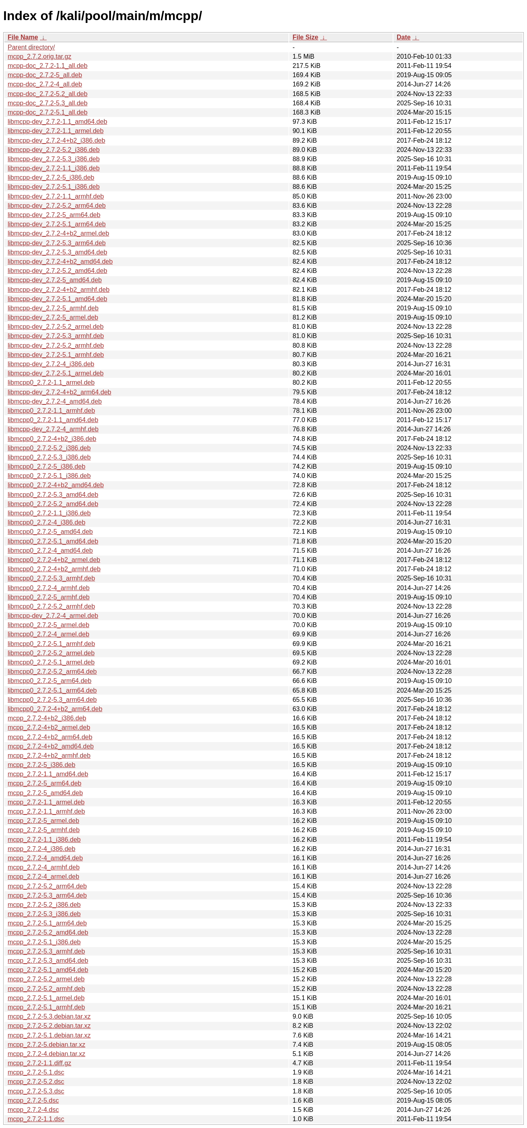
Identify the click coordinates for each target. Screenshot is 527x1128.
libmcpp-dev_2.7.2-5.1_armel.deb (55, 373)
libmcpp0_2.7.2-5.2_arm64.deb (52, 671)
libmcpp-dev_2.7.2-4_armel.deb (53, 615)
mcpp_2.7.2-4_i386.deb (41, 848)
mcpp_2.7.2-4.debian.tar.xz (46, 1053)
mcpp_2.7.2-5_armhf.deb (44, 830)
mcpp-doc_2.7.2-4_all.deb (45, 84)
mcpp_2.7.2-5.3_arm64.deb (47, 895)
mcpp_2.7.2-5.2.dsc (36, 1081)
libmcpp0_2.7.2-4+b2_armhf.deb (54, 569)
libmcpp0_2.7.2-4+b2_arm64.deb (55, 709)
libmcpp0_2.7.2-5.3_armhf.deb (51, 578)
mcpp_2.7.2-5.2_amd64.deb (48, 932)
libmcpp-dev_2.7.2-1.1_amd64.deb (57, 121)
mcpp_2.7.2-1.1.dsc (36, 1119)
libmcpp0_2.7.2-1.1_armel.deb (51, 382)
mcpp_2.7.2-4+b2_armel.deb (49, 727)
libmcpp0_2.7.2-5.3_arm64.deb (52, 699)
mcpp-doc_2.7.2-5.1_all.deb (47, 112)
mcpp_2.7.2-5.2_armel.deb (46, 979)
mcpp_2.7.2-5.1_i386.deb (44, 942)
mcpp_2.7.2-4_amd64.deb (45, 858)
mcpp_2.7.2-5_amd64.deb (45, 793)
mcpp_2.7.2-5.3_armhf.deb (46, 951)
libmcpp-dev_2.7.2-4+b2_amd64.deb (60, 261)
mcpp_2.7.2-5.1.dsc (36, 1072)
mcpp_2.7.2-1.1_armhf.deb (46, 811)
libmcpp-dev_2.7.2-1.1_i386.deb (54, 168)
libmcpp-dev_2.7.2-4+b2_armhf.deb (58, 289)
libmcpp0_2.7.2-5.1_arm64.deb (52, 690)
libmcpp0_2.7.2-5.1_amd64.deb (53, 541)
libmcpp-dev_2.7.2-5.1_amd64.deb (57, 298)
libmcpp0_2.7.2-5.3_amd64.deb (53, 494)
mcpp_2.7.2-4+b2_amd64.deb (51, 746)
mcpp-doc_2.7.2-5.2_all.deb (47, 93)
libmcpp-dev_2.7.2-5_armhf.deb (53, 308)
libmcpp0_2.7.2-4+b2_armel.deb (54, 559)
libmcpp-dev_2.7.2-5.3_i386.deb (54, 159)
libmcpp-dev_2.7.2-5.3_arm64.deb (57, 243)
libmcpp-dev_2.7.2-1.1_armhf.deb (56, 196)
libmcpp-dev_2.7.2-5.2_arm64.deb (57, 205)
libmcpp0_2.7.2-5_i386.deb (46, 466)
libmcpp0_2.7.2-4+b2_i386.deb (52, 438)
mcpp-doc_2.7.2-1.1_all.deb (47, 65)
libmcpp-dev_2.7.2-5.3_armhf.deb (56, 335)
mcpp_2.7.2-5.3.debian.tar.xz (49, 1016)
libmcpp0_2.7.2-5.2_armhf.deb (51, 606)
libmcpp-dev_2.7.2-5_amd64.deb (55, 280)
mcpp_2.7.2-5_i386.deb (41, 764)
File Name (23, 37)
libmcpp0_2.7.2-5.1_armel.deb (51, 662)
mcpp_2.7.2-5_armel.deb (43, 820)
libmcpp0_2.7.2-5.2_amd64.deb (53, 503)
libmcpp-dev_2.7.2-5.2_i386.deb (54, 149)
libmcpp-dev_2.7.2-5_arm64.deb (54, 214)
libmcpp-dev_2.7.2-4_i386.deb (51, 364)
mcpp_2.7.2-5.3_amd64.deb (48, 960)
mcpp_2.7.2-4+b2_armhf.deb (49, 755)
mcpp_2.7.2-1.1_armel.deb (46, 802)
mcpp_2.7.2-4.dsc (33, 1109)
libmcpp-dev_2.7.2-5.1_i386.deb (54, 186)
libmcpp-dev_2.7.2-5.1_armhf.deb (56, 354)
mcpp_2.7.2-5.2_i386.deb (44, 904)
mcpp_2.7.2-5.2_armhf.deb (46, 988)
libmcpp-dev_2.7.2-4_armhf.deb (53, 429)
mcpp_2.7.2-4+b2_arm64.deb (50, 737)
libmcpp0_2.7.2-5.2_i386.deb (49, 448)
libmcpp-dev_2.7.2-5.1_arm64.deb (57, 224)
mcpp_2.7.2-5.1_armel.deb (46, 998)
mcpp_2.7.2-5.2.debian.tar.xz (49, 1025)
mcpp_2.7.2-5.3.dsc (36, 1091)
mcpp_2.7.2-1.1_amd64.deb (48, 774)
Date (404, 37)
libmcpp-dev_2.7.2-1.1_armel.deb (55, 130)
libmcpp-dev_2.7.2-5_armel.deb (53, 317)
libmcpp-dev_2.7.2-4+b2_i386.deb (56, 140)
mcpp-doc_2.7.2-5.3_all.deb (47, 103)
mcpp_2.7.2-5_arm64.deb (44, 783)
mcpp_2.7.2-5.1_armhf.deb (46, 1007)
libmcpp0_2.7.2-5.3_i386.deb (49, 457)
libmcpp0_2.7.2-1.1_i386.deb (49, 513)
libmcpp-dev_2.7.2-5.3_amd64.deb (57, 252)
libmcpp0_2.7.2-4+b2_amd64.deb (56, 485)
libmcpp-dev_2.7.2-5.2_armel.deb (55, 326)
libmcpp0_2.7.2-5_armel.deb (48, 624)
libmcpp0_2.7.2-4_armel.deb (48, 634)
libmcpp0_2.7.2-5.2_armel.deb (51, 653)
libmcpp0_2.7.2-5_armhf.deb (49, 597)
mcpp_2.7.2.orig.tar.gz (39, 56)
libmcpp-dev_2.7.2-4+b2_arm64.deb (59, 392)
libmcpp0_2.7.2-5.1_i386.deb (49, 475)
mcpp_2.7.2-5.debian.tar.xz (46, 1044)
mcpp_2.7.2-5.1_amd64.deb (48, 969)
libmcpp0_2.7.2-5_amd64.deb (50, 531)
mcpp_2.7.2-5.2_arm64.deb (47, 886)
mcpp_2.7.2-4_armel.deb (43, 876)
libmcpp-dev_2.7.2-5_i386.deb (51, 177)
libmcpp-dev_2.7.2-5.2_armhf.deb (56, 345)
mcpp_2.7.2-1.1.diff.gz (39, 1063)
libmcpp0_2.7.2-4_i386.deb (46, 522)
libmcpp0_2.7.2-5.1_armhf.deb (51, 643)
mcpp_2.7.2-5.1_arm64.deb (47, 923)
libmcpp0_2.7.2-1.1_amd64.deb (53, 419)
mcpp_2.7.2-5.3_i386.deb (44, 914)
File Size (305, 37)
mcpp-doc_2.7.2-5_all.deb (45, 75)
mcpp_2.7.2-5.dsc (33, 1100)
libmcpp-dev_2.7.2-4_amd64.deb (55, 401)
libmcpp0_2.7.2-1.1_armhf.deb (51, 410)
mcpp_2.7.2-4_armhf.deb (44, 867)
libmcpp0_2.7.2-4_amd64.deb (50, 550)
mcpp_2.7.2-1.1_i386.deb (44, 839)
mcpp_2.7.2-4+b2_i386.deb (47, 718)
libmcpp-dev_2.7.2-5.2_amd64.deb (57, 270)
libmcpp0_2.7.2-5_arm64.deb (49, 680)
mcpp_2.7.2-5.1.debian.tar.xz (49, 1035)
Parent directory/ (31, 47)
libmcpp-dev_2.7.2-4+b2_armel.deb (58, 233)
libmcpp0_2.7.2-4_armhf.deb (49, 588)
